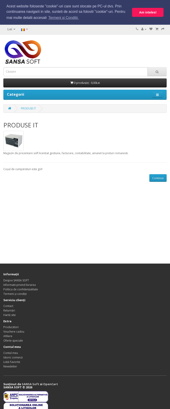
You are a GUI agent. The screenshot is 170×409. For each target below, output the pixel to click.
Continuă (158, 178)
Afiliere (7, 336)
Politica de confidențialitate (20, 289)
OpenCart (50, 384)
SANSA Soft (30, 384)
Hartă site (9, 315)
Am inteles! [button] (148, 12)
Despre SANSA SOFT (16, 280)
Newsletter (10, 366)
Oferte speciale (13, 340)
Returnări (9, 310)
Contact (8, 306)
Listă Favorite (11, 361)
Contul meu (10, 352)
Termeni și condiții (15, 294)
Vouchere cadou (13, 331)
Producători (11, 327)
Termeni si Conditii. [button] (63, 18)
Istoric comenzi (13, 357)
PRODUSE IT (28, 108)
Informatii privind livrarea (19, 285)
